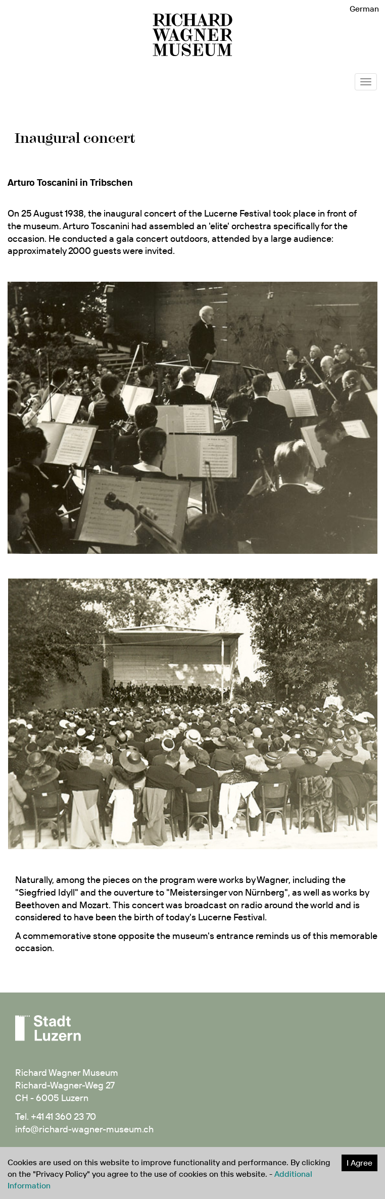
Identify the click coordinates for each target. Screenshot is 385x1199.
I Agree (359, 1163)
